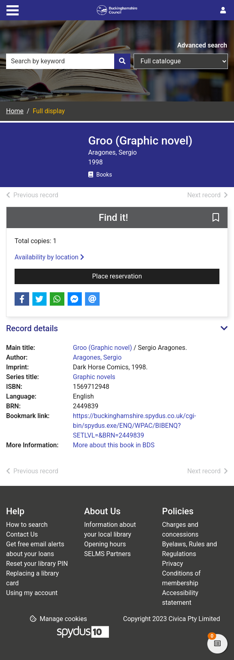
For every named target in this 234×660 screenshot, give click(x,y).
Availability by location (49, 257)
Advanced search (202, 45)
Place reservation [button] (151, 275)
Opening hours (105, 544)
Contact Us (22, 534)
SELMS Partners (107, 554)
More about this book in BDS (114, 445)
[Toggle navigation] (12, 9)
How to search (27, 524)
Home (14, 111)
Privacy (172, 563)
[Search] (122, 61)
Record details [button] (32, 328)
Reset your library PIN (37, 563)
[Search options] (181, 61)
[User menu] (223, 10)
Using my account (31, 593)
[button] (215, 218)
